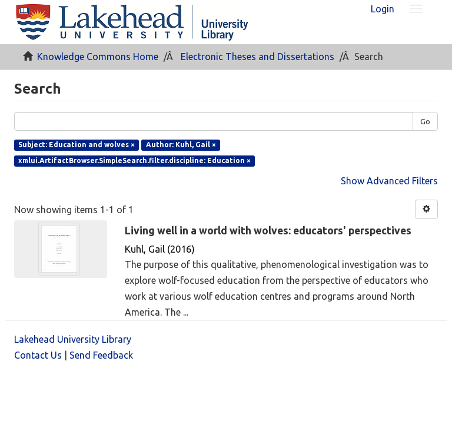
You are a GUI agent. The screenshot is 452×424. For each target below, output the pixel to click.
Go (425, 121)
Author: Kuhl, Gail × (181, 144)
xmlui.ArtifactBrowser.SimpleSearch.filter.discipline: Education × (134, 160)
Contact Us (38, 355)
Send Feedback (101, 355)
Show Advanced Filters (389, 180)
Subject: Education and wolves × (76, 144)
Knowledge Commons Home (97, 56)
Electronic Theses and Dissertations (257, 56)
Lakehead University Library (72, 339)
